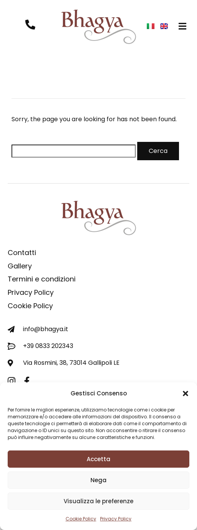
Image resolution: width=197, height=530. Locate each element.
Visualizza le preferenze (98, 501)
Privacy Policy (115, 518)
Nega (98, 480)
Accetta (98, 459)
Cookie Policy (81, 518)
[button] (185, 393)
